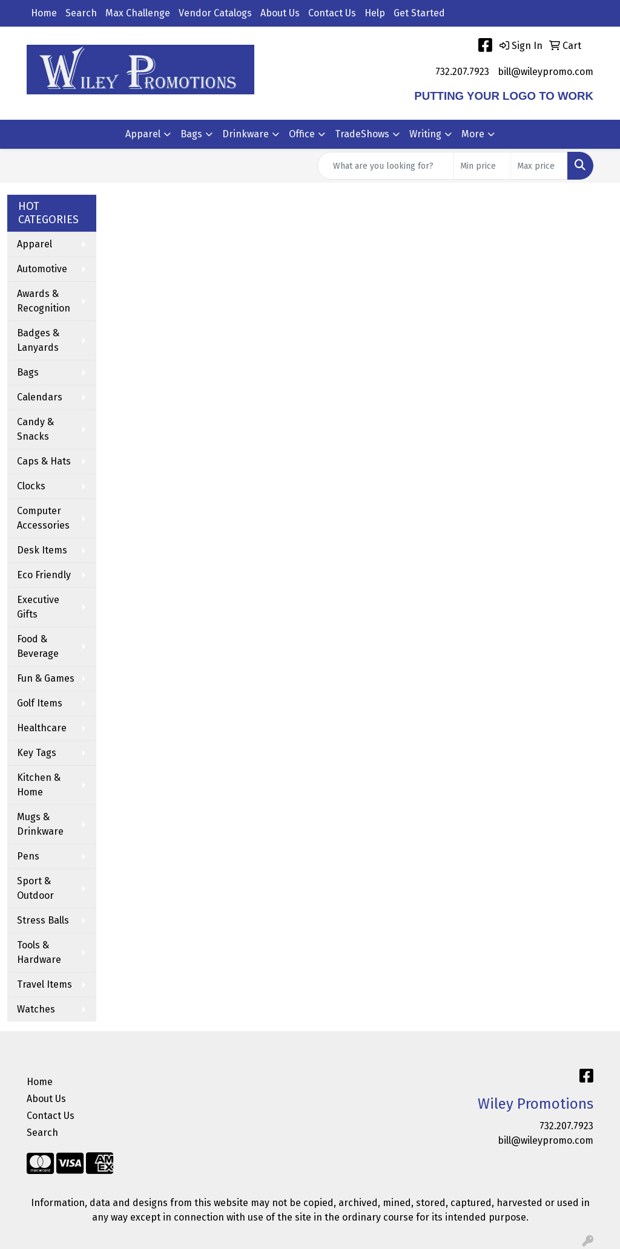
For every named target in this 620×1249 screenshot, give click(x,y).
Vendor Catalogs (215, 13)
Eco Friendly (44, 575)
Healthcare (42, 728)
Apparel (142, 134)
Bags (191, 134)
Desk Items (42, 550)
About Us (280, 13)
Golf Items (39, 703)
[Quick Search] (385, 166)
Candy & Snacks (35, 429)
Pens (28, 856)
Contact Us (332, 13)
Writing (425, 134)
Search (81, 13)
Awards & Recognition (43, 301)
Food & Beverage (38, 646)
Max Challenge (137, 13)
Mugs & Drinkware (40, 824)
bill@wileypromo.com (545, 71)
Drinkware (245, 134)
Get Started (419, 13)
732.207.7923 (462, 71)
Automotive (42, 269)
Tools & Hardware (39, 952)
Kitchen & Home (39, 785)
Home (44, 13)
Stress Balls (43, 920)
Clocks (31, 486)
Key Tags (36, 752)
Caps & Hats (44, 461)
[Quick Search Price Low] (482, 166)
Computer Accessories (43, 518)
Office (302, 134)
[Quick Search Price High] (539, 166)
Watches (36, 1009)
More (472, 134)
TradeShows (362, 134)
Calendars (39, 397)
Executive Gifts (38, 607)
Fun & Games (45, 678)
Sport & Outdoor (35, 888)
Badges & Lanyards (38, 340)
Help (374, 13)
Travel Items (44, 984)
